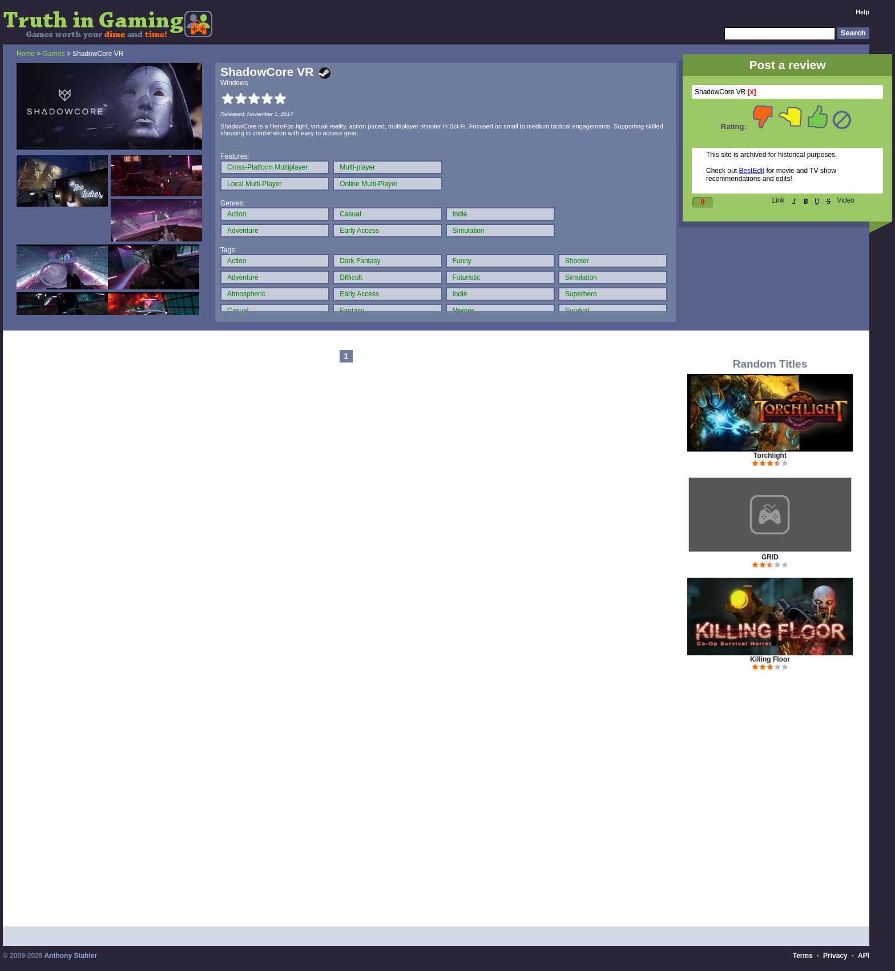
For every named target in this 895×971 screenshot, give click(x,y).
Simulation (469, 231)
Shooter (577, 261)
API (863, 956)
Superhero (581, 294)
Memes (464, 311)
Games (54, 54)
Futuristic (467, 277)
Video (845, 200)
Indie (460, 214)
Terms (803, 956)
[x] (752, 92)
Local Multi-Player (254, 184)
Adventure (243, 231)
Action (236, 214)
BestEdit (751, 171)
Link (778, 200)
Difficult (351, 277)
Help (862, 12)
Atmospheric (246, 294)
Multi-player (357, 167)
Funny (462, 261)
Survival (577, 311)
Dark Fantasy (360, 261)
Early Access (359, 231)
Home (26, 54)
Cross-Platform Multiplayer (267, 167)
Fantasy (352, 311)
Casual (350, 214)
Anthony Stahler (70, 956)
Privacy (835, 956)
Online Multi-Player (368, 184)
